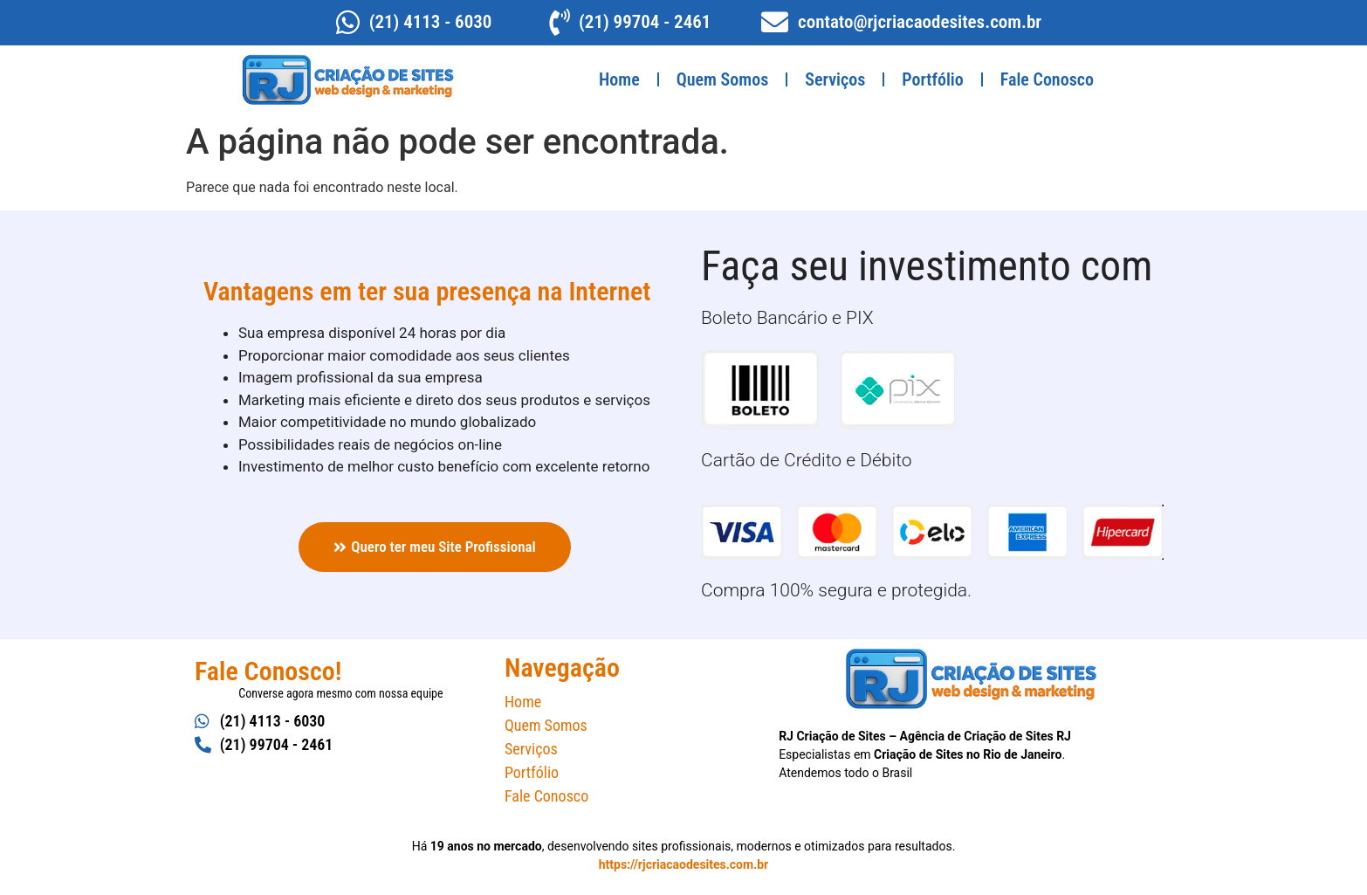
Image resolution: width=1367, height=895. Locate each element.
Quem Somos (723, 79)
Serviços (835, 79)
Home (619, 79)
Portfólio (933, 79)
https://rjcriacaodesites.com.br (683, 864)
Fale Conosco (1047, 79)
